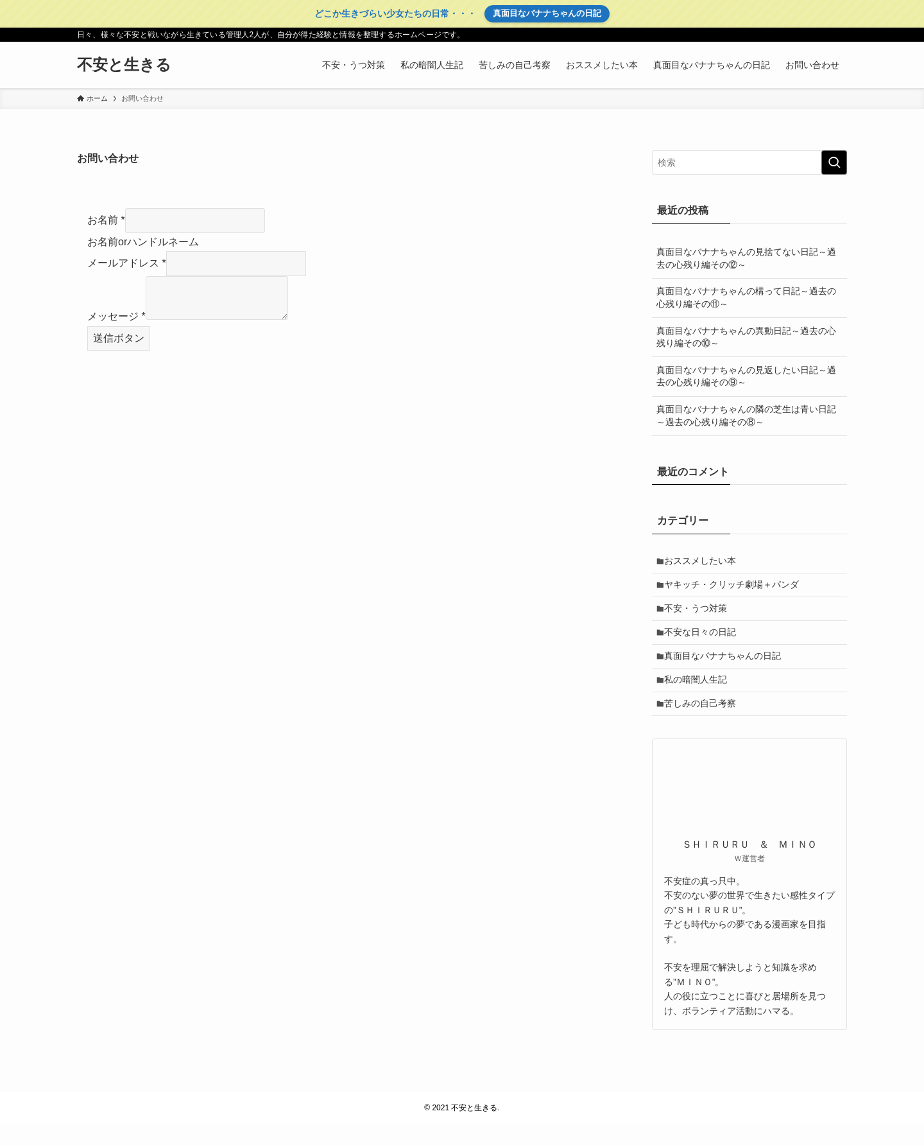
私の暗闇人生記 (699, 695)
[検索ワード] (749, 162)
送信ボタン (118, 338)
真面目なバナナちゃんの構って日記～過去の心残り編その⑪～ (746, 297)
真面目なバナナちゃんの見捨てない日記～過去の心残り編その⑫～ (746, 258)
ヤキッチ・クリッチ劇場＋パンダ (735, 589)
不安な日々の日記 (704, 642)
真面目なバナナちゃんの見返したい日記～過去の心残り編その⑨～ (746, 376)
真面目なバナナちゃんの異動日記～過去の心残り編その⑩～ (746, 337)
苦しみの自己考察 (704, 722)
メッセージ (116, 316)
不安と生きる (124, 65)
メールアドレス (126, 263)
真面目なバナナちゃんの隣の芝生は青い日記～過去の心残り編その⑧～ (746, 415)
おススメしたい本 (704, 562)
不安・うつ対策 (699, 616)
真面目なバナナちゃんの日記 (547, 13)
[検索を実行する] (834, 162)
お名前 (106, 219)
